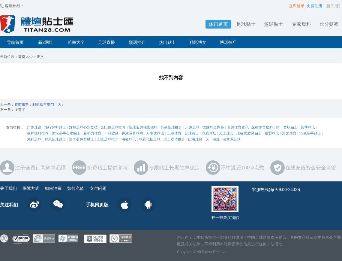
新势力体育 (92, 133)
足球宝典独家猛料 (143, 127)
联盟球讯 (272, 133)
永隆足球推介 (107, 139)
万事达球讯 (155, 133)
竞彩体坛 (209, 133)
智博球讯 (308, 127)
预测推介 (137, 42)
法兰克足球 (232, 139)
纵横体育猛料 (262, 127)
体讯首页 (218, 24)
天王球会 (226, 133)
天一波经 (213, 139)
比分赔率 (329, 24)
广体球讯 (34, 127)
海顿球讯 (129, 139)
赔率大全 (76, 42)
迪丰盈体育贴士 (81, 139)
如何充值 (75, 188)
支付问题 (98, 188)
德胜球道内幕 (213, 127)
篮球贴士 (273, 24)
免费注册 (314, 6)
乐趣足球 (192, 127)
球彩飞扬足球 (149, 139)
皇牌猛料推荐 (38, 133)
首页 (21, 57)
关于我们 (8, 188)
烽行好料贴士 (55, 127)
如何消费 (53, 188)
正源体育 (174, 133)
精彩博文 (198, 42)
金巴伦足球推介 (113, 127)
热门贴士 (167, 42)
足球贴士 (246, 24)
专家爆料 (301, 24)
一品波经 (111, 133)
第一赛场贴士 (287, 127)
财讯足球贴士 (55, 139)
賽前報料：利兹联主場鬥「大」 (39, 104)
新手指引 (334, 6)
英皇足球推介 (171, 127)
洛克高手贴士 (310, 133)
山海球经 (195, 139)
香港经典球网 (132, 133)
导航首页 (15, 42)
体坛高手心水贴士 (66, 133)
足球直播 (106, 42)
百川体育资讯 (238, 127)
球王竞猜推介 (174, 139)
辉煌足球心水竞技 (83, 127)
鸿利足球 (34, 139)
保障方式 (30, 188)
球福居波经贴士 (249, 133)
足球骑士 (191, 133)
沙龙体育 (289, 133)
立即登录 (296, 6)
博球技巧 (228, 42)
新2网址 (45, 42)
